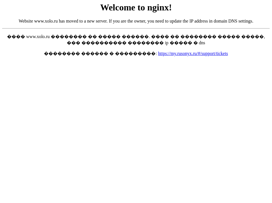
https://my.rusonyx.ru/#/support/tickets (193, 53)
